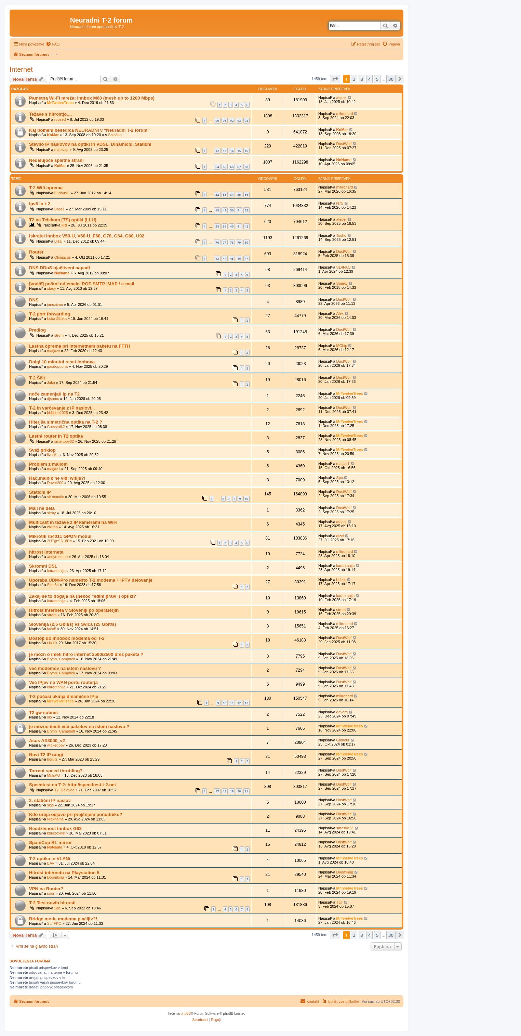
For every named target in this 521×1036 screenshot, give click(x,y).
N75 (339, 203)
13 (224, 150)
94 (246, 120)
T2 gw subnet (43, 712)
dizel (340, 536)
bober (341, 580)
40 (231, 226)
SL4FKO (343, 267)
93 (239, 120)
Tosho (341, 235)
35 (239, 194)
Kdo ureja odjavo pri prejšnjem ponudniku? (75, 814)
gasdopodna (57, 366)
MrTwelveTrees (60, 103)
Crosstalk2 (56, 427)
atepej (341, 97)
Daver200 (55, 483)
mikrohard (344, 114)
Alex (340, 313)
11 (231, 703)
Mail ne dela (42, 508)
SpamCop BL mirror (50, 842)
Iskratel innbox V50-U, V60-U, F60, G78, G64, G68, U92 (86, 235)
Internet (21, 69)
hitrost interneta (46, 552)
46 (239, 258)
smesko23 (344, 828)
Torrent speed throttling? (56, 770)
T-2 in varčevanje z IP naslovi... (62, 408)
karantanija (56, 571)
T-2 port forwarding (49, 313)
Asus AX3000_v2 (47, 740)
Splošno (115, 135)
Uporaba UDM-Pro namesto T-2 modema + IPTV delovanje (90, 580)
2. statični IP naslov (50, 800)
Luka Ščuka (57, 318)
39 (224, 226)
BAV (50, 863)
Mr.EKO (54, 775)
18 (224, 791)
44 (224, 258)
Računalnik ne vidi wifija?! (57, 478)
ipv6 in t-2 (39, 203)
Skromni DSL (43, 566)
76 (217, 242)
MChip (341, 346)
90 (217, 120)
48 (217, 210)
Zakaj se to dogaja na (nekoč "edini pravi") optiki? (82, 596)
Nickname (55, 819)
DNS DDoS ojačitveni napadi (59, 267)
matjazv (53, 351)
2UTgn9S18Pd (59, 541)
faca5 (51, 629)
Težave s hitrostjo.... (50, 114)
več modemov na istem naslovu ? (65, 668)
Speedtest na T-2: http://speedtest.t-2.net (72, 784)
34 (231, 194)
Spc (339, 478)
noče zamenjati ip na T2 (54, 394)
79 (239, 242)
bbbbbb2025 (57, 413)
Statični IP (40, 492)
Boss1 (59, 209)
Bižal (58, 241)
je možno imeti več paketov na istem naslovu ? (79, 726)
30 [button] (390, 79)
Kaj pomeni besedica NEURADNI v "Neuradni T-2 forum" (89, 130)
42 (246, 226)
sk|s (50, 805)
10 (246, 498)
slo (49, 717)
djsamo (53, 399)
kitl (64, 225)
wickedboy (56, 745)
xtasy (51, 288)
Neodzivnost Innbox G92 (55, 828)
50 (231, 210)
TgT (339, 902)
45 (231, 258)
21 (246, 791)
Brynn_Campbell (61, 659)
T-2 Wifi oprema (46, 187)
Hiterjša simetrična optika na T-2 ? (65, 422)
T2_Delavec (64, 790)
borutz (52, 759)
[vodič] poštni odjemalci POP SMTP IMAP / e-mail (81, 283)
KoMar (53, 135)
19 (231, 791)
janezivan (55, 304)
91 (224, 120)
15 (239, 150)
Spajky (342, 283)
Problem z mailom (48, 464)
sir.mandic (55, 497)
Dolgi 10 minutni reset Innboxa (62, 361)
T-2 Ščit (37, 377)
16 (246, 150)
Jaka (51, 382)
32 (217, 194)
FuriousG (62, 193)
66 (231, 167)
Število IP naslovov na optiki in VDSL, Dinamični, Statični (90, 144)
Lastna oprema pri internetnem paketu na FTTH (79, 346)
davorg (342, 712)
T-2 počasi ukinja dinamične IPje (63, 696)
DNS (34, 299)
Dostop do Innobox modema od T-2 (67, 638)
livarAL (53, 455)
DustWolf (343, 144)
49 (224, 210)
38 (217, 226)
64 (217, 167)
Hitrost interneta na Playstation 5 (64, 872)
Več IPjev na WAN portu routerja (63, 682)
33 (224, 194)
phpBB (186, 1013)
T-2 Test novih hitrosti (52, 902)
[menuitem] (52, 44)
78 (231, 242)
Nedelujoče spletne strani (56, 160)
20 (239, 791)
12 (217, 150)
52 (246, 210)
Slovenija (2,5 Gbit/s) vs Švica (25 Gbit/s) (72, 624)
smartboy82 (64, 441)
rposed (60, 119)
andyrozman (57, 557)
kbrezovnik (56, 833)
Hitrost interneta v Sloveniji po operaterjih (74, 610)
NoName (344, 160)
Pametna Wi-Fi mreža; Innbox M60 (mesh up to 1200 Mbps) (92, 98)
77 (224, 242)
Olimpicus (62, 257)
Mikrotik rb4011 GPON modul (60, 536)
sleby (51, 513)
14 (231, 150)
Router (36, 252)
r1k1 (50, 643)
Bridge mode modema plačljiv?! (63, 918)
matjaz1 (54, 469)
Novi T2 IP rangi (46, 754)
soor (50, 893)
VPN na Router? (46, 888)
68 (246, 167)
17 (217, 791)
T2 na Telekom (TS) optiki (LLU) (62, 219)
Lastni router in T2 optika (56, 436)
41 (239, 226)
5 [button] (377, 79)
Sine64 (53, 585)
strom (59, 335)
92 (231, 120)
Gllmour (343, 740)
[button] (335, 79)
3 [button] (362, 79)
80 (246, 242)
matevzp (61, 149)
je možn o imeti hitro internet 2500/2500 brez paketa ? (86, 654)
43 (217, 258)
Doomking (55, 877)
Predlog (37, 330)
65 (224, 167)
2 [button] (354, 79)
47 (246, 258)
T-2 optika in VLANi (49, 858)
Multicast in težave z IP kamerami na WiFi (73, 522)
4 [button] (369, 79)
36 (246, 194)
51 (239, 210)
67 (239, 167)
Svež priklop (42, 450)
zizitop (52, 527)
